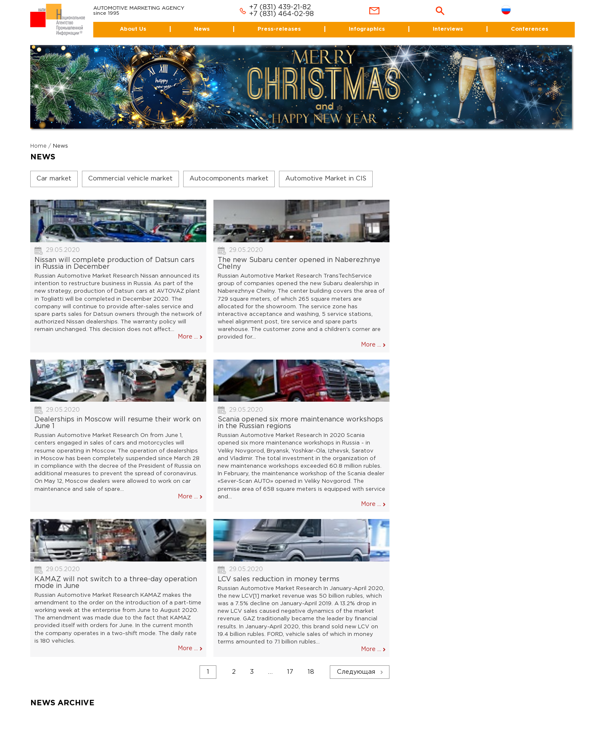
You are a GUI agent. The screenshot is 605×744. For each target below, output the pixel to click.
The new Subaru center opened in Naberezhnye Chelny (299, 263)
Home (38, 146)
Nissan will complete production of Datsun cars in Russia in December (114, 263)
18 (311, 672)
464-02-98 (296, 14)
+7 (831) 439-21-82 (280, 7)
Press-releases (279, 29)
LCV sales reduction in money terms (278, 579)
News (202, 29)
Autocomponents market (228, 178)
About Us (133, 29)
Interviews (448, 29)
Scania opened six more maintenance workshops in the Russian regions (300, 422)
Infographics (367, 29)
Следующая (356, 672)
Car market (54, 178)
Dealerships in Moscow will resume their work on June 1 (117, 422)
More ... (188, 336)
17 (290, 672)
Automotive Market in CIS (325, 178)
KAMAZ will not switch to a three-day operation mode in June (115, 582)
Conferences (529, 29)
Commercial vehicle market (130, 178)
